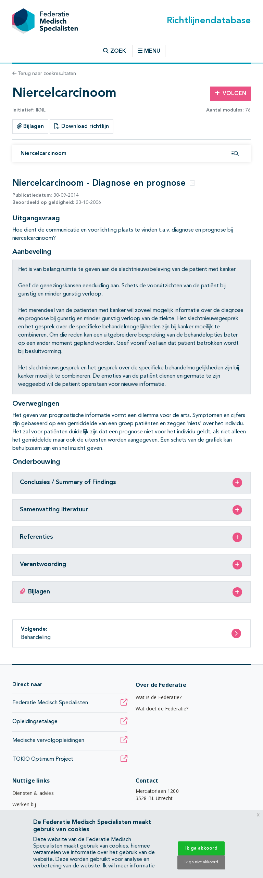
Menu (149, 51)
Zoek (114, 51)
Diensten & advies (33, 793)
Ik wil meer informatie (129, 866)
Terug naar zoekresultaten (44, 73)
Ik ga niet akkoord (201, 862)
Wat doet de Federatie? (162, 708)
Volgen (230, 93)
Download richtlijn (81, 126)
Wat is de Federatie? (158, 697)
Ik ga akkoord (201, 848)
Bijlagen (30, 126)
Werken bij (24, 804)
